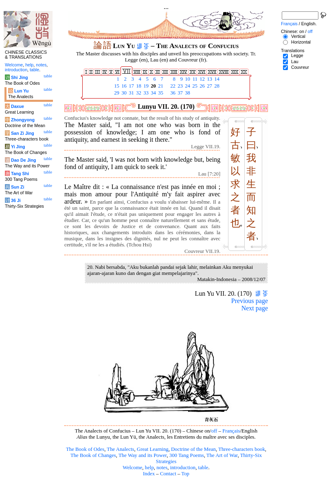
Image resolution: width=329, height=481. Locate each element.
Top (185, 474)
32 (138, 93)
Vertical (298, 36)
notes (161, 467)
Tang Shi (20, 173)
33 (145, 93)
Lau (294, 61)
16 (123, 86)
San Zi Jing (22, 133)
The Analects (120, 449)
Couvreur (300, 67)
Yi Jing (18, 146)
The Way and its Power (142, 455)
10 (187, 79)
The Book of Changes (93, 455)
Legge (297, 55)
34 (152, 93)
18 (138, 86)
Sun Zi (17, 186)
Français (231, 431)
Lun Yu (21, 90)
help (149, 467)
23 (179, 86)
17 (130, 86)
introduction (183, 467)
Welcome (132, 467)
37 (179, 93)
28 (216, 86)
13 (209, 79)
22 (172, 86)
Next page (254, 308)
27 (209, 86)
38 (187, 93)
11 (194, 79)
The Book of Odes (85, 449)
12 (201, 79)
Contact (168, 474)
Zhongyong (23, 119)
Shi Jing (19, 77)
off (214, 431)
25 (194, 86)
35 (160, 93)
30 (123, 93)
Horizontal (301, 42)
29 (116, 93)
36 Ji (16, 200)
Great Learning (153, 449)
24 (187, 86)
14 (216, 79)
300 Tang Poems (186, 455)
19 (145, 86)
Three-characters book (241, 449)
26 (201, 86)
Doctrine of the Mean (193, 449)
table (203, 467)
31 (130, 93)
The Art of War (222, 455)
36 (172, 93)
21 (160, 86)
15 (116, 86)
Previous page (249, 300)
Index (149, 474)
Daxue (17, 106)
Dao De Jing (23, 160)
